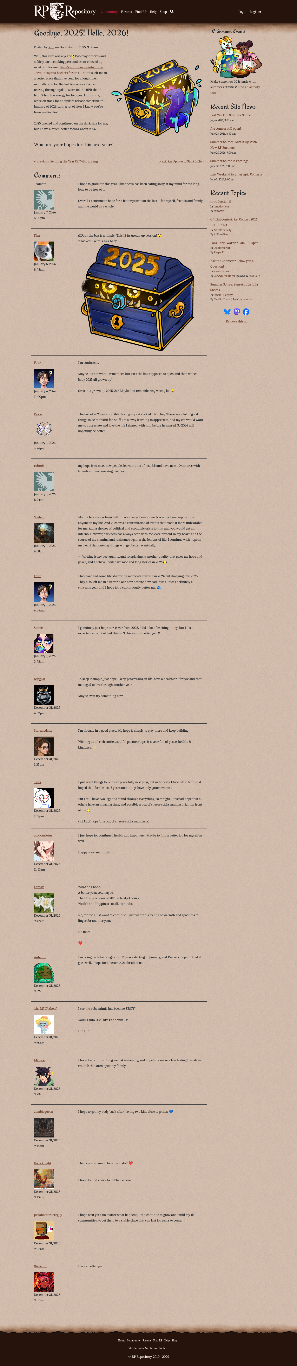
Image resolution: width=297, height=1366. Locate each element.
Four (37, 363)
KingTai (39, 679)
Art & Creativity (222, 230)
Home (121, 1340)
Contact (163, 1348)
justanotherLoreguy (48, 1215)
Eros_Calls (254, 275)
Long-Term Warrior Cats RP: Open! (234, 243)
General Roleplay (223, 294)
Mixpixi (39, 1060)
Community (109, 12)
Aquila (247, 299)
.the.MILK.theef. (45, 1009)
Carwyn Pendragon (225, 275)
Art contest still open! (225, 128)
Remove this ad (237, 321)
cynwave (219, 210)
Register (255, 12)
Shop (163, 12)
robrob (39, 466)
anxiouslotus (43, 835)
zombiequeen (43, 1112)
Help (153, 12)
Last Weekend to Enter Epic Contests (236, 174)
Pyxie (38, 414)
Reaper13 (219, 252)
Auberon (40, 957)
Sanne (38, 628)
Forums (126, 12)
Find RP (140, 12)
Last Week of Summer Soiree (230, 115)
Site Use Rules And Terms (142, 1348)
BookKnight (42, 1163)
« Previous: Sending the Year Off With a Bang (66, 161)
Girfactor (40, 1266)
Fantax (39, 887)
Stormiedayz (43, 730)
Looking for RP (221, 247)
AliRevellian (221, 234)
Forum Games (221, 271)
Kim (51, 47)
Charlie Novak (222, 299)
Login (242, 12)
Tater (37, 782)
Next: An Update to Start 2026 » (181, 161)
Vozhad (39, 517)
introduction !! (220, 202)
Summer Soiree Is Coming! (229, 161)
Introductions (221, 206)
